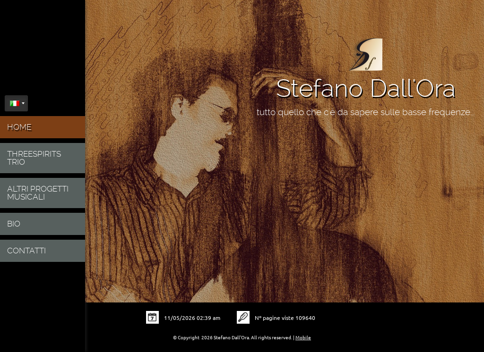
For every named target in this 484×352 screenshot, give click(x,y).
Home (19, 127)
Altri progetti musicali (38, 192)
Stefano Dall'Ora (366, 88)
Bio (13, 223)
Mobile (303, 337)
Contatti (26, 250)
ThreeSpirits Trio (34, 158)
